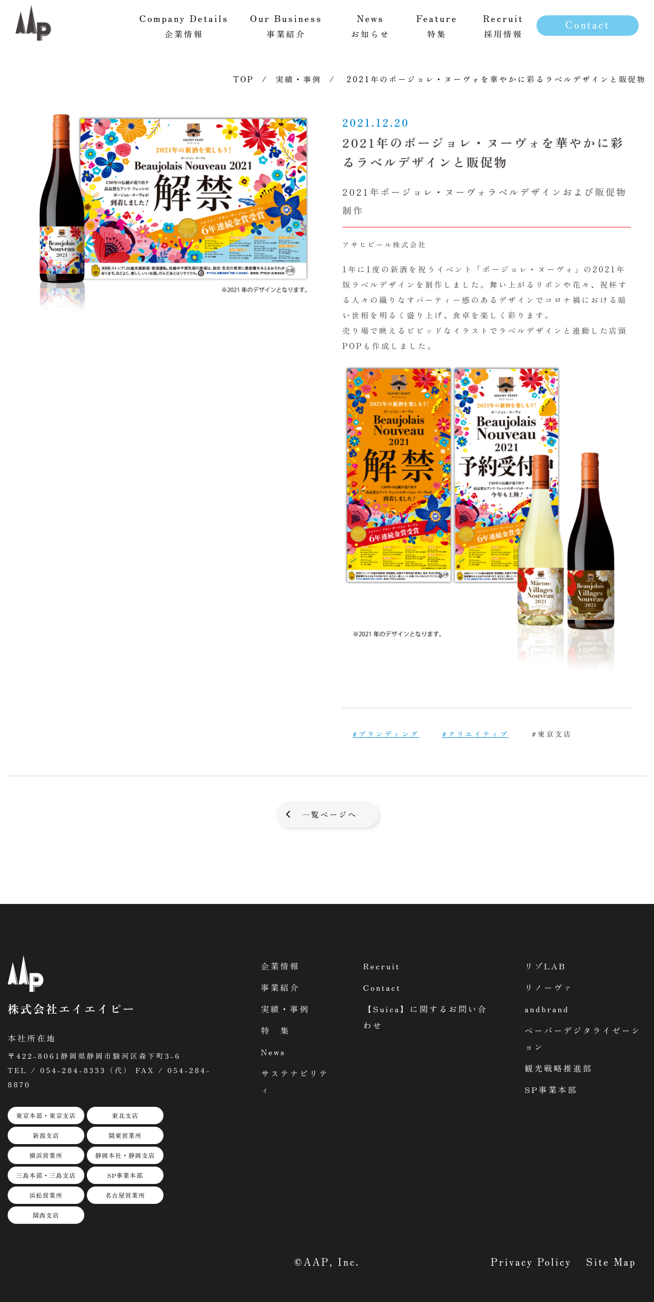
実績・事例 (298, 79)
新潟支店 (46, 1135)
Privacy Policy (531, 1261)
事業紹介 (280, 987)
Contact (587, 24)
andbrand (547, 1009)
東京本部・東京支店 (46, 1115)
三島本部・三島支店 (46, 1175)
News (273, 1051)
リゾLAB (545, 966)
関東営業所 (125, 1135)
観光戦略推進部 (559, 1068)
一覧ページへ (329, 814)
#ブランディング (386, 734)
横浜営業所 (45, 1155)
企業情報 (280, 966)
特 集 (275, 1030)
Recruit (382, 966)
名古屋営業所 (125, 1195)
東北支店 (125, 1115)
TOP (243, 79)
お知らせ (370, 25)
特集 (437, 25)
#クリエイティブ (475, 734)
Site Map (611, 1261)
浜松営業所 (45, 1195)
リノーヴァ (549, 987)
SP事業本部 (125, 1175)
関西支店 (46, 1215)
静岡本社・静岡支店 (125, 1155)
